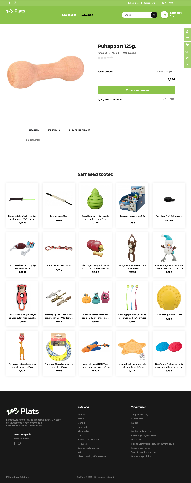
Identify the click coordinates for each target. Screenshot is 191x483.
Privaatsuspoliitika (141, 456)
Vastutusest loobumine (143, 452)
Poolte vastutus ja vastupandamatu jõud (152, 443)
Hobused (82, 443)
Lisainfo (34, 130)
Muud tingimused (140, 448)
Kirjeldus (54, 130)
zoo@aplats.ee (21, 438)
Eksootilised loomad (88, 439)
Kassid (81, 418)
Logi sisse (134, 3)
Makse (134, 423)
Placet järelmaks (79, 130)
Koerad (81, 414)
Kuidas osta (137, 418)
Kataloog (87, 15)
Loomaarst (69, 15)
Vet (79, 452)
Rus (171, 3)
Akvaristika (83, 431)
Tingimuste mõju (140, 414)
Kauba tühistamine (141, 431)
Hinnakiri (136, 439)
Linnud (81, 423)
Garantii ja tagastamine (143, 435)
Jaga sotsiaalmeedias (112, 99)
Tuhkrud (82, 435)
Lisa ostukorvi (137, 90)
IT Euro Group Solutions (17, 477)
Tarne (134, 427)
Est (164, 3)
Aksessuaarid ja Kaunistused (92, 456)
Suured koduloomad (88, 448)
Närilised (82, 427)
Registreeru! (149, 3)
